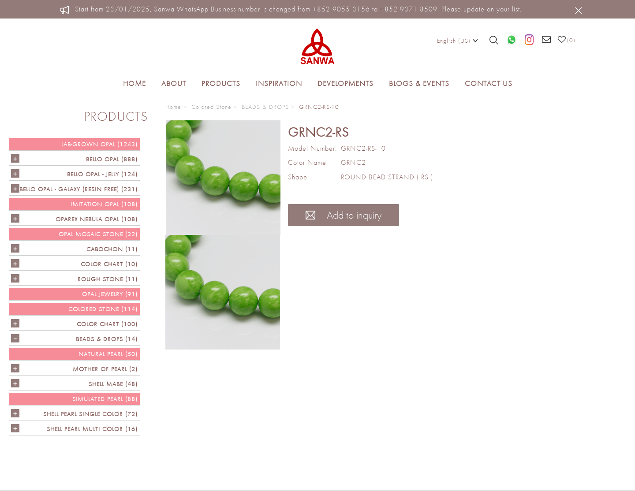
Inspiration (279, 83)
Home (134, 83)
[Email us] (546, 40)
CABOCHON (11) (112, 249)
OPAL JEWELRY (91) (110, 294)
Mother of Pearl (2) (105, 368)
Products (221, 83)
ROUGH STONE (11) (108, 279)
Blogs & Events (419, 83)
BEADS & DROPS (265, 106)
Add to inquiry (343, 214)
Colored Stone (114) (103, 308)
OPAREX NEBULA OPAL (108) (97, 219)
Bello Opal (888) (112, 159)
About (173, 83)
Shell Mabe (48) (113, 383)
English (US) (457, 40)
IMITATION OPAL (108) (104, 204)
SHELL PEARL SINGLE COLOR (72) (90, 413)
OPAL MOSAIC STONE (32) (98, 234)
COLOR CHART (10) (109, 264)
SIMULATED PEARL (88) (105, 398)
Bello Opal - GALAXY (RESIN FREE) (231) (78, 189)
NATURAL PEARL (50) (108, 353)
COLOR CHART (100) (107, 323)
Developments (346, 83)
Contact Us (488, 83)
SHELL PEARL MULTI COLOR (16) (92, 428)
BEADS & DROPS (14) (107, 338)
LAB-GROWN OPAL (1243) (99, 144)
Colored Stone (211, 106)
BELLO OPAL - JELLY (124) (102, 174)
